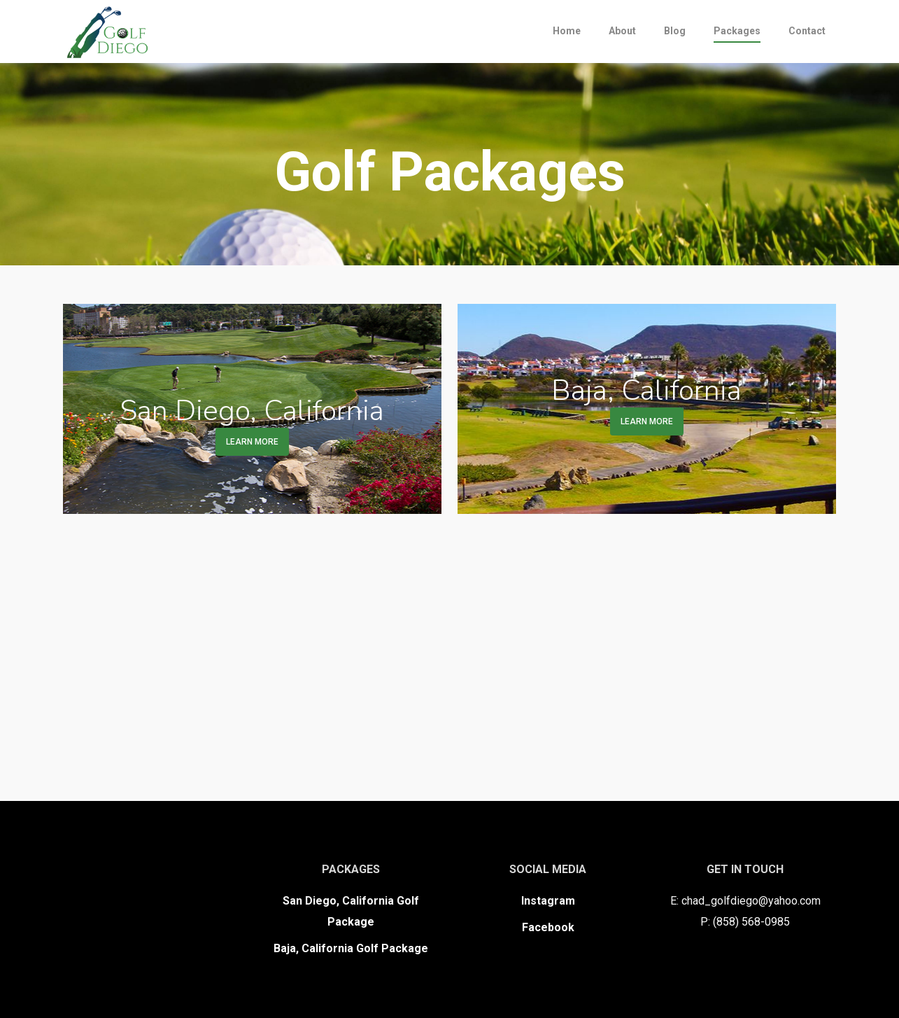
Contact (807, 30)
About (622, 30)
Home (567, 30)
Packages (737, 30)
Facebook (548, 927)
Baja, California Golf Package (351, 948)
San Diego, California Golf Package (351, 911)
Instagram (548, 900)
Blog (675, 30)
